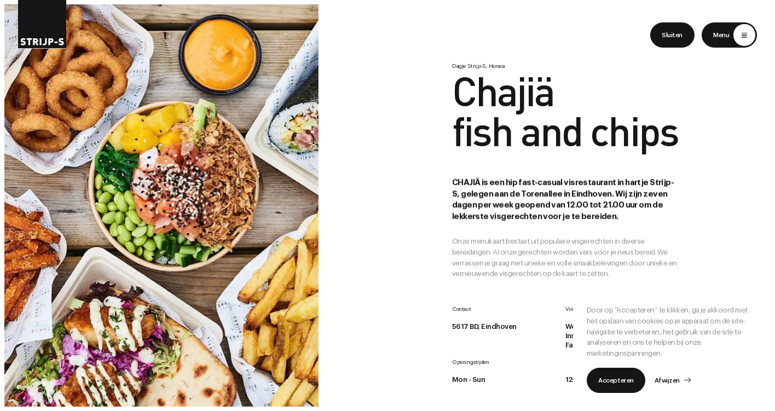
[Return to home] (42, 24)
